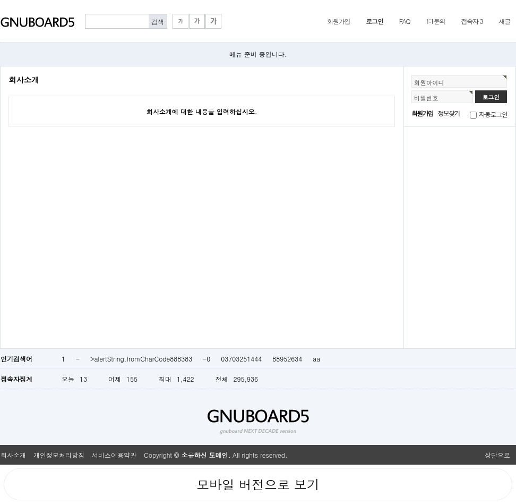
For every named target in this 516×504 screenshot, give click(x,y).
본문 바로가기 (0, 0)
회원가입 (338, 21)
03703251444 (241, 358)
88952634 (287, 358)
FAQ (404, 21)
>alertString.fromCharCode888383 (141, 358)
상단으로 (497, 454)
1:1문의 (435, 21)
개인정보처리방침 (58, 454)
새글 (504, 21)
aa (316, 358)
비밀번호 (426, 98)
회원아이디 (429, 82)
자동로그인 (493, 114)
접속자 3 (472, 21)
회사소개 (13, 454)
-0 (206, 358)
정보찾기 (449, 112)
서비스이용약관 (114, 454)
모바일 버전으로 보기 (258, 484)
